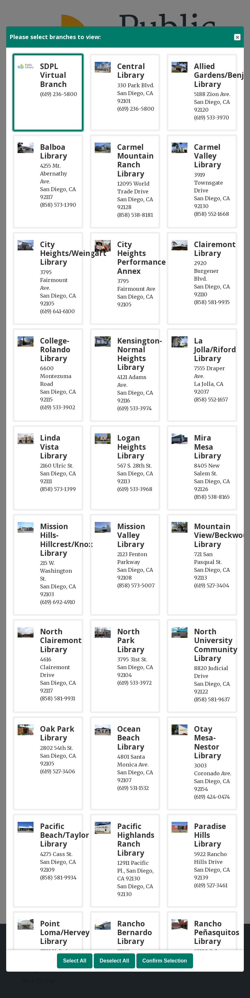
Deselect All (114, 960)
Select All (74, 960)
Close (237, 37)
